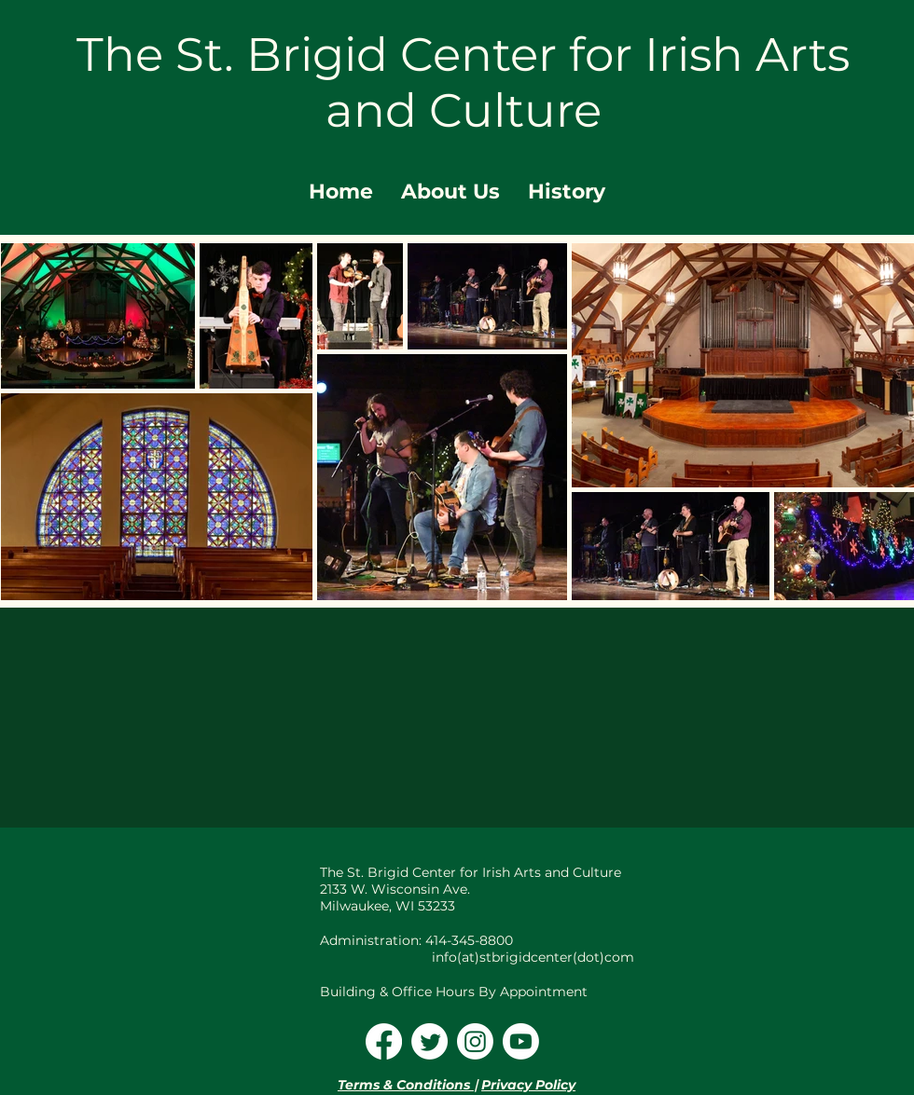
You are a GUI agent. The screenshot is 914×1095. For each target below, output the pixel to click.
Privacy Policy (528, 1084)
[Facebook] (384, 1041)
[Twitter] (429, 1041)
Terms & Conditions (406, 1084)
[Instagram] (475, 1041)
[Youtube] (521, 1041)
